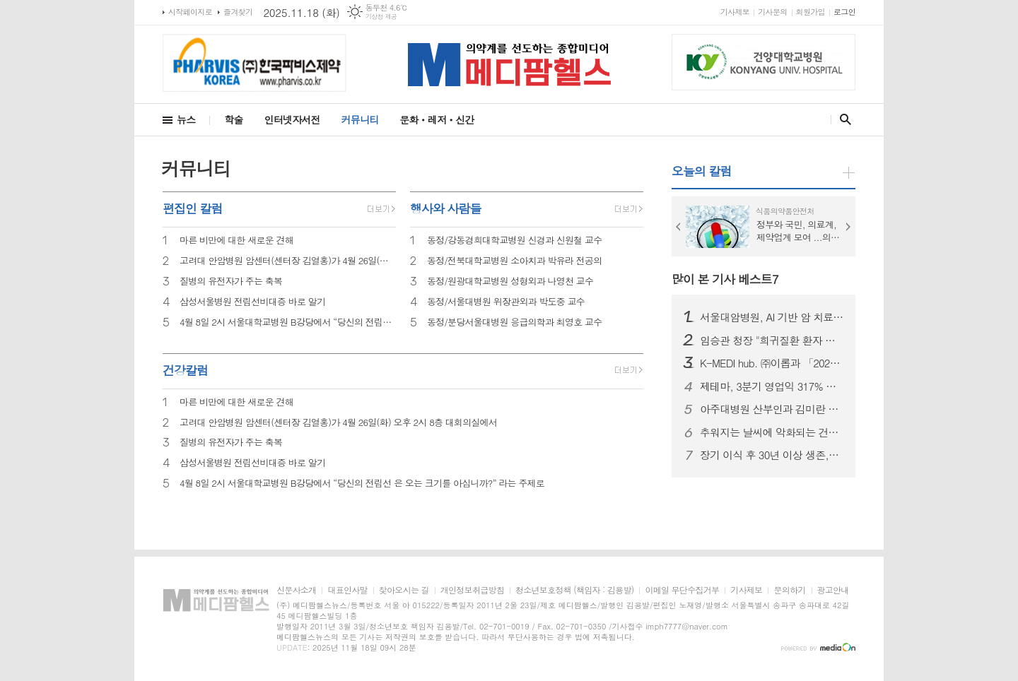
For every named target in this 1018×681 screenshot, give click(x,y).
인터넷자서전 (292, 119)
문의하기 (789, 590)
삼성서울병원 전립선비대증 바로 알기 (252, 302)
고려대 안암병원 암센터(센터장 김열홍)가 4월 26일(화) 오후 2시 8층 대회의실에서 (288, 261)
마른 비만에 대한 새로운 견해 (236, 241)
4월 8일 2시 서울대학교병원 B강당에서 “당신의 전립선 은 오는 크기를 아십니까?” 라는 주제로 (288, 322)
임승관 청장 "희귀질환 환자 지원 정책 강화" (772, 340)
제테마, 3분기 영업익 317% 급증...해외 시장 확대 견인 (772, 386)
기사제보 (734, 11)
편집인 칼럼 (193, 208)
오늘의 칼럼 (702, 170)
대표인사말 (347, 590)
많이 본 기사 (725, 279)
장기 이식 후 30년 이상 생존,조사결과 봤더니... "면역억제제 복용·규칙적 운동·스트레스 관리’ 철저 (772, 455)
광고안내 (833, 590)
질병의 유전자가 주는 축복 (231, 282)
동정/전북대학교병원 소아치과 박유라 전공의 (514, 261)
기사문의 (772, 11)
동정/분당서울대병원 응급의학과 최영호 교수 (514, 322)
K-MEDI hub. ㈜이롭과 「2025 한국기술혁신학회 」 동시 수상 (772, 363)
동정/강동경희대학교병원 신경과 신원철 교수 (514, 241)
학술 (233, 119)
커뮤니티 (360, 119)
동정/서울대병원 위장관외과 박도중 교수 (506, 302)
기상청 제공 (381, 16)
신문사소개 (296, 590)
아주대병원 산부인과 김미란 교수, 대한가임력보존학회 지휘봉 (772, 409)
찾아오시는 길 (404, 590)
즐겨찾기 (237, 11)
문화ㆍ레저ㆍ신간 (436, 119)
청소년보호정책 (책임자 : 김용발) (574, 590)
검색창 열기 (842, 119)
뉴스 (186, 119)
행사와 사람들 (445, 208)
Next (848, 226)
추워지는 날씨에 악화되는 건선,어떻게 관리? (772, 432)
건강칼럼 (185, 370)
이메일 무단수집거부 (682, 590)
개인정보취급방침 (472, 590)
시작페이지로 (190, 11)
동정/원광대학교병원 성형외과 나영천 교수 (510, 282)
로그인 (844, 11)
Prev (679, 226)
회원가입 (810, 11)
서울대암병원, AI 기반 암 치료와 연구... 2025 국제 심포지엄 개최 (772, 317)
